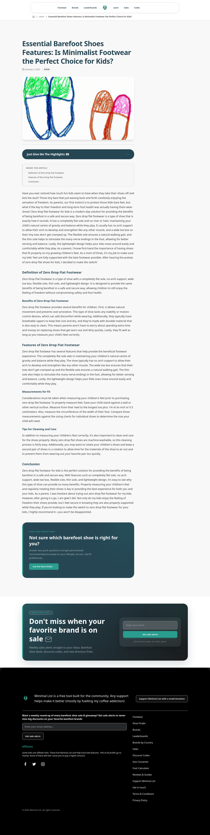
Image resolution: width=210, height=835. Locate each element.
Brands (75, 7)
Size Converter (140, 761)
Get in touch (139, 787)
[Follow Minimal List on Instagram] (43, 764)
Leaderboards (90, 7)
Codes (137, 7)
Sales (126, 7)
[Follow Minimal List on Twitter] (34, 764)
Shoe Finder (139, 723)
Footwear (62, 7)
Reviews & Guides (142, 774)
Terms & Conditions (143, 793)
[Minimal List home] (105, 7)
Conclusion (33, 181)
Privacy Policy (140, 800)
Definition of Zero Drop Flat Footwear (46, 172)
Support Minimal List (144, 781)
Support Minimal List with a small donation (162, 698)
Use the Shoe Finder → (44, 566)
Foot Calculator (141, 768)
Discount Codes (141, 755)
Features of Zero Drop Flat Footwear (45, 177)
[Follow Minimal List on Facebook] (25, 764)
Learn (116, 7)
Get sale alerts (150, 634)
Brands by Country (143, 742)
